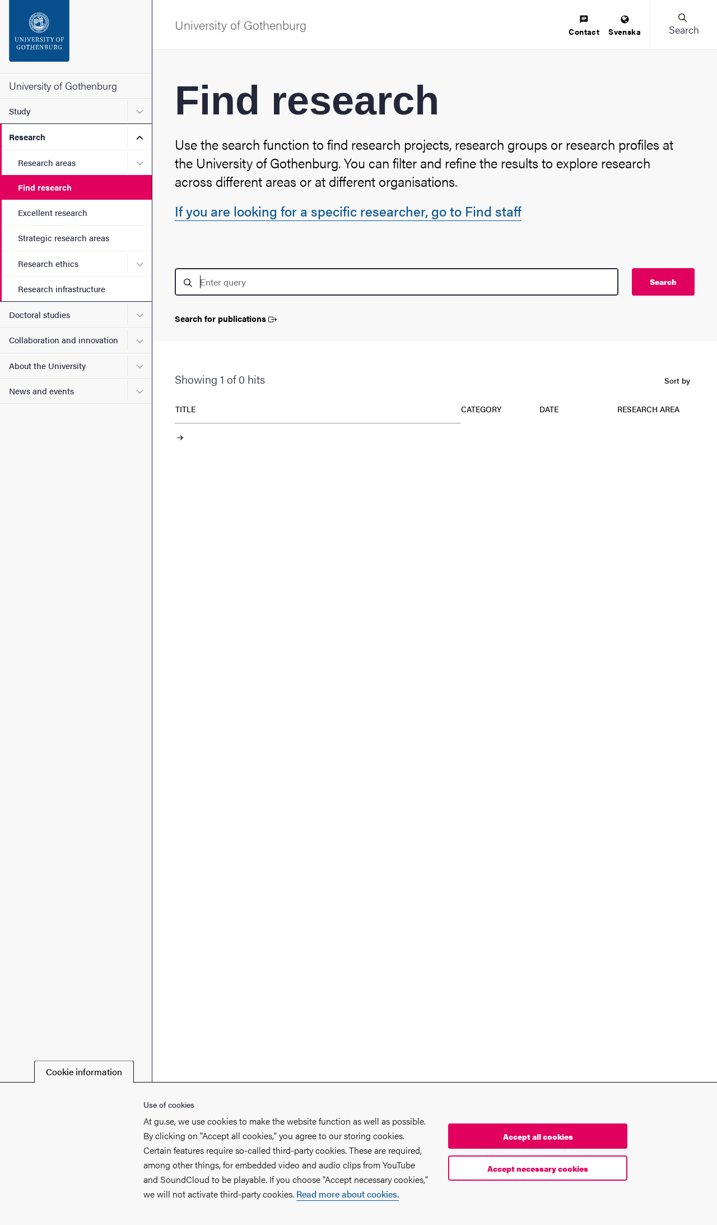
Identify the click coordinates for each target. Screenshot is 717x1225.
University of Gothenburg (63, 86)
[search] (396, 282)
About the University (47, 365)
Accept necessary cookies (537, 1168)
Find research (45, 187)
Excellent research (52, 212)
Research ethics (48, 263)
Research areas (47, 162)
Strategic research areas (63, 237)
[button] (683, 24)
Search (663, 281)
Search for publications (226, 319)
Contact (584, 26)
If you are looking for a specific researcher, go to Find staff (348, 210)
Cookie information (84, 1071)
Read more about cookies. (347, 1193)
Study (19, 111)
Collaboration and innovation (63, 340)
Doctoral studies (39, 314)
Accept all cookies (538, 1136)
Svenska (624, 26)
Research (27, 136)
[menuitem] (584, 26)
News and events (41, 391)
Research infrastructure (61, 288)
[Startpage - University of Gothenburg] (76, 36)
